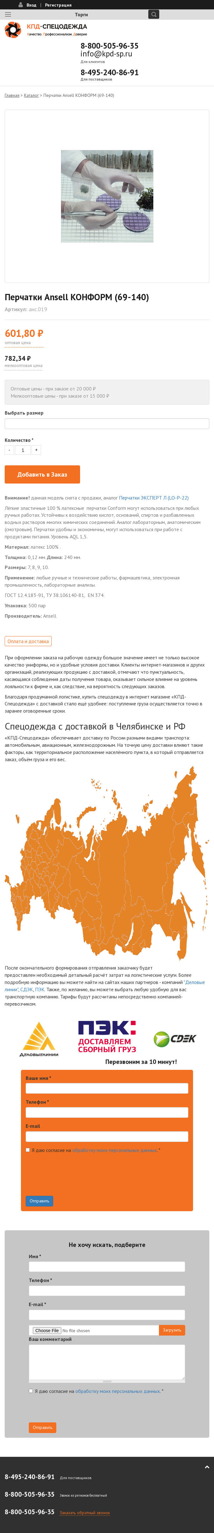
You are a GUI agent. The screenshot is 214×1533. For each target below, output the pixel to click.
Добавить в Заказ (42, 474)
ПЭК (39, 989)
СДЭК (26, 989)
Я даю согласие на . (93, 1150)
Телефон (37, 1102)
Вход (31, 5)
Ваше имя (38, 1078)
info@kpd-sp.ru (106, 54)
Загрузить (172, 1330)
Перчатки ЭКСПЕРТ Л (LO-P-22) (154, 497)
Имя (35, 1256)
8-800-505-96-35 (109, 46)
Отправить (39, 1201)
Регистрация (58, 5)
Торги (81, 14)
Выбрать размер (24, 413)
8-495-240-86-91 (109, 72)
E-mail (33, 1126)
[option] (107, 196)
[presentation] (73, 1183)
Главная (12, 95)
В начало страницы (202, 1467)
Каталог (31, 95)
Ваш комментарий (50, 1339)
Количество (19, 440)
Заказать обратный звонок (85, 1512)
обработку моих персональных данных (114, 1150)
